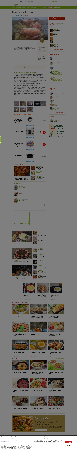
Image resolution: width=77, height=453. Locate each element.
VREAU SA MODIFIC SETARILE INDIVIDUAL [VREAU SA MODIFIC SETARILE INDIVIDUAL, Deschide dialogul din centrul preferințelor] (68, 445)
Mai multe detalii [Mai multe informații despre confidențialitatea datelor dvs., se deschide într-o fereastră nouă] (6, 441)
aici (17, 447)
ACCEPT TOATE (69, 442)
